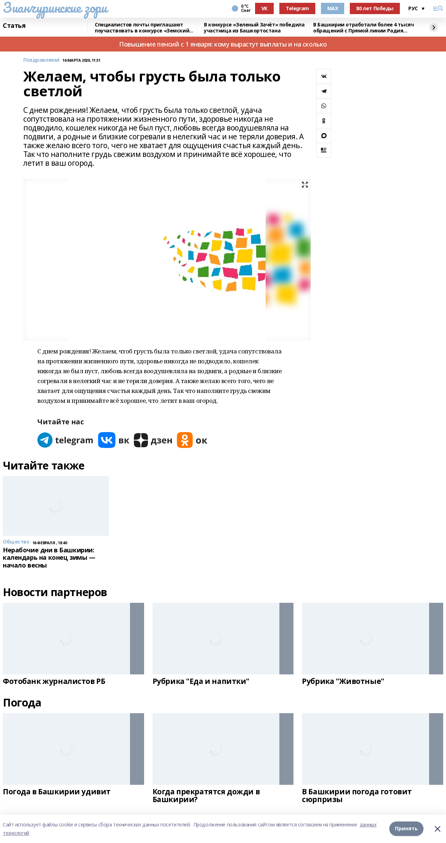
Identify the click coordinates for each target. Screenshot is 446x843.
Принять (406, 828)
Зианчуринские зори (55, 7)
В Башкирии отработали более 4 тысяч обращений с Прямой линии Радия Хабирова (363, 28)
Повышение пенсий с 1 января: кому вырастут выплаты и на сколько (223, 44)
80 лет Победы (375, 8)
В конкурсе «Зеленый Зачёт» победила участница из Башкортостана (254, 28)
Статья (14, 26)
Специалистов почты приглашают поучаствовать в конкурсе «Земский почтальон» (142, 28)
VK (264, 8)
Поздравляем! (41, 60)
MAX (332, 8)
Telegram (297, 8)
